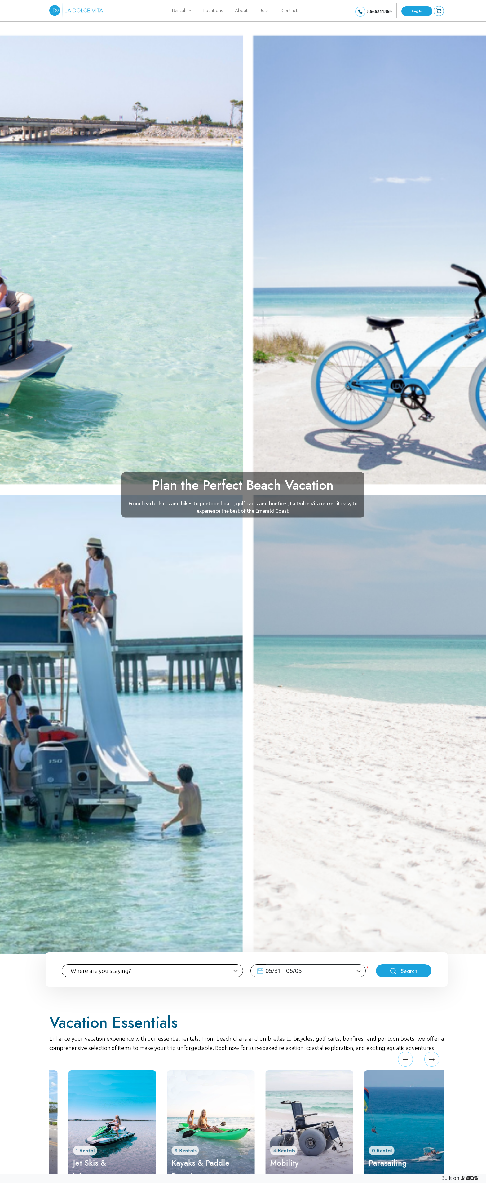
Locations (213, 10)
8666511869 (379, 11)
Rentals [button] (182, 10)
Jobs (265, 10)
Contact (289, 10)
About (241, 10)
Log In (417, 11)
